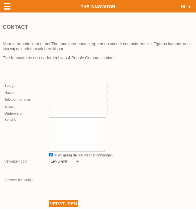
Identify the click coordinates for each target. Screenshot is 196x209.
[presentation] (93, 176)
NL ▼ (186, 6)
